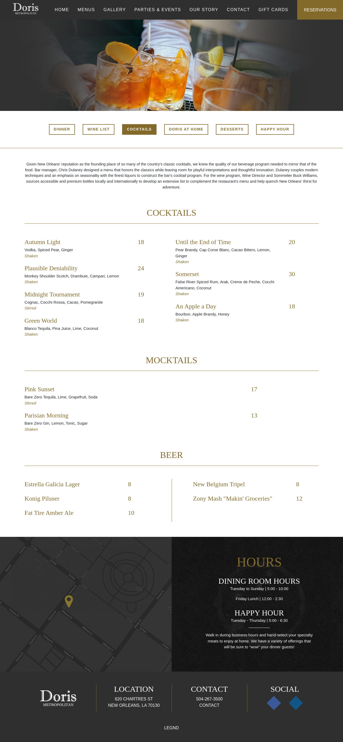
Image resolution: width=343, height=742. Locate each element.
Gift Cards (273, 9)
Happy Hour (275, 129)
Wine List (98, 129)
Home (62, 9)
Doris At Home (186, 129)
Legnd (171, 728)
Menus (86, 9)
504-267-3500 (209, 699)
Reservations (320, 10)
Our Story (204, 9)
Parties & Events (157, 9)
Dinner (62, 129)
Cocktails (139, 129)
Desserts (232, 129)
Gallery (115, 9)
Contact (238, 9)
